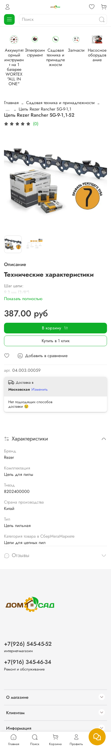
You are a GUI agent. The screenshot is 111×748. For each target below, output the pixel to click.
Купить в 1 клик (56, 330)
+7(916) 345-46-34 (27, 651)
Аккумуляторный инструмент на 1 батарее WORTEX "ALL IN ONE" (23, 65)
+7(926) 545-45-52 (28, 633)
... (8, 98)
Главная (11, 92)
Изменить (39, 378)
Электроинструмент (64, 58)
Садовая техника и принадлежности (60, 92)
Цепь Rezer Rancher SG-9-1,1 (45, 98)
